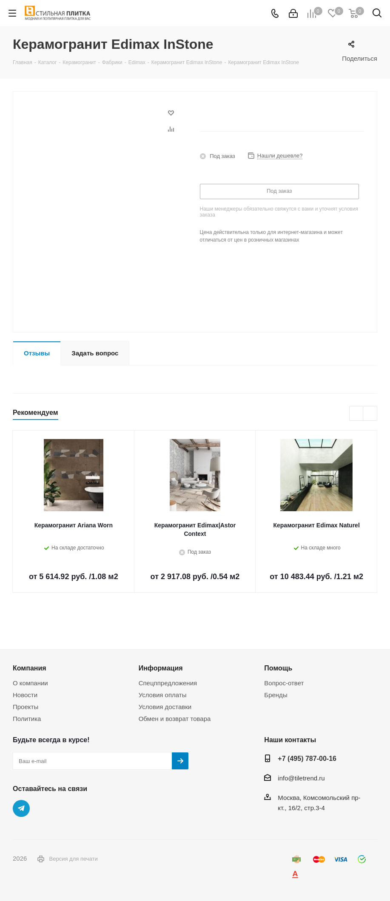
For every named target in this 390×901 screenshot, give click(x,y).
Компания (29, 668)
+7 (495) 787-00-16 (307, 758)
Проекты (25, 706)
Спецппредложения (168, 683)
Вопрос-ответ (284, 683)
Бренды (275, 694)
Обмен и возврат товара (175, 718)
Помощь (278, 668)
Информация (161, 668)
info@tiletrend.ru (301, 778)
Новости (25, 694)
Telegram (21, 808)
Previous (357, 413)
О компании (30, 683)
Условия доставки (165, 706)
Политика (27, 718)
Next (370, 413)
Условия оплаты (163, 694)
